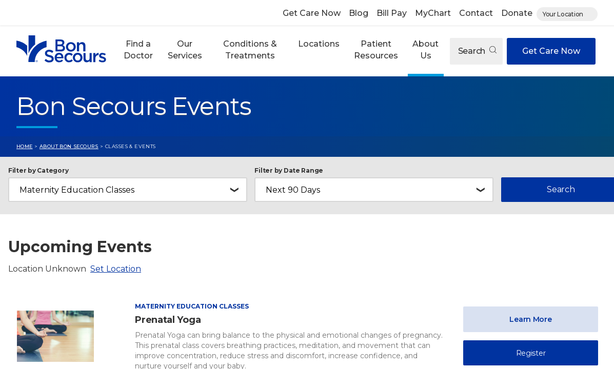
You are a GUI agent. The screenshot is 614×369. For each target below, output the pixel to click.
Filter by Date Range (288, 170)
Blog (358, 13)
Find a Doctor (138, 49)
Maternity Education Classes (192, 306)
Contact (476, 13)
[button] (138, 51)
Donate (516, 13)
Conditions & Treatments (250, 49)
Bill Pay (392, 13)
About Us (425, 49)
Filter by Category (38, 170)
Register (531, 353)
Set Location (115, 269)
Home (24, 146)
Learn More (530, 319)
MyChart (433, 13)
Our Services (185, 49)
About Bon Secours (68, 146)
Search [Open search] (477, 51)
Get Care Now (312, 13)
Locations (319, 44)
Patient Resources (376, 49)
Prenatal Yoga (168, 319)
